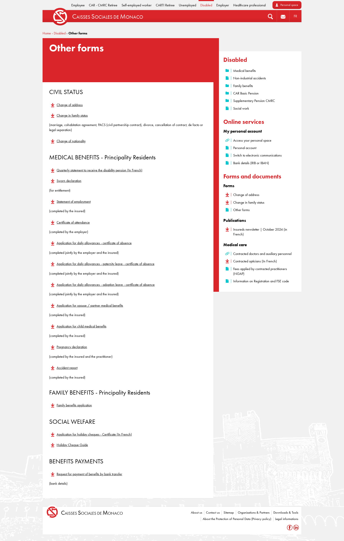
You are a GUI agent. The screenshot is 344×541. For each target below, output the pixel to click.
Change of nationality (71, 141)
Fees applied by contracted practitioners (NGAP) (260, 271)
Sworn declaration (69, 181)
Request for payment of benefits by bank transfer (89, 474)
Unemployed (187, 5)
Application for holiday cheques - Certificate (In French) (94, 434)
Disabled (206, 5)
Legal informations (286, 519)
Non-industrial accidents (249, 78)
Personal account (244, 148)
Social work (241, 108)
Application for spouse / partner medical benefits (90, 305)
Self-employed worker (137, 5)
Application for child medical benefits (81, 326)
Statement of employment (74, 201)
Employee (78, 5)
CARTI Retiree (165, 5)
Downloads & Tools (285, 512)
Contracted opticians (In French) (255, 261)
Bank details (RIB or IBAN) (251, 163)
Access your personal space (252, 140)
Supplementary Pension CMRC (254, 101)
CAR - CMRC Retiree (103, 5)
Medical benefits (244, 71)
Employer (222, 5)
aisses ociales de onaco (92, 513)
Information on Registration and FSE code (261, 281)
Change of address (70, 105)
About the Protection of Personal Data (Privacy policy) (237, 519)
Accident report (67, 368)
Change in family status (72, 115)
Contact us (213, 512)
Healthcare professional (249, 5)
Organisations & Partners (253, 512)
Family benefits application (74, 405)
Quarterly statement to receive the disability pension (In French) (99, 170)
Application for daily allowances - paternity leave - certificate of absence (105, 264)
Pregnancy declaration (72, 347)
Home (47, 33)
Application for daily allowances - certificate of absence (94, 243)
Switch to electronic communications (257, 155)
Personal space (289, 5)
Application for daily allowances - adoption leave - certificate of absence (106, 285)
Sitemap (229, 512)
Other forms (241, 210)
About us (196, 512)
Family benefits (243, 86)
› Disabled (59, 33)
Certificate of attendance (73, 222)
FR (295, 16)
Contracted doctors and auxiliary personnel (262, 254)
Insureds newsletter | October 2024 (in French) (260, 231)
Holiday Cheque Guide (72, 445)
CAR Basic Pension (246, 93)
